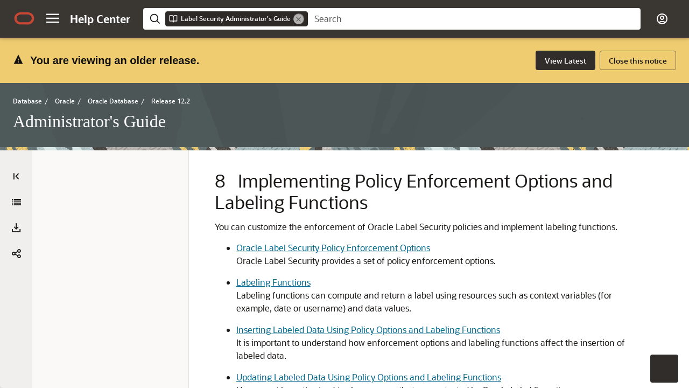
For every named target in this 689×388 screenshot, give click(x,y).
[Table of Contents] (16, 176)
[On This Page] (673, 176)
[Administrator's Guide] (16, 230)
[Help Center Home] (100, 19)
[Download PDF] (16, 256)
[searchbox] (474, 18)
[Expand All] (16, 202)
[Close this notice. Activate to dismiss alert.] (638, 60)
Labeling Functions (300, 329)
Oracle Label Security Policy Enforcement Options (360, 281)
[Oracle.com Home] (24, 18)
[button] (52, 18)
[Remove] (299, 19)
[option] (611, 201)
